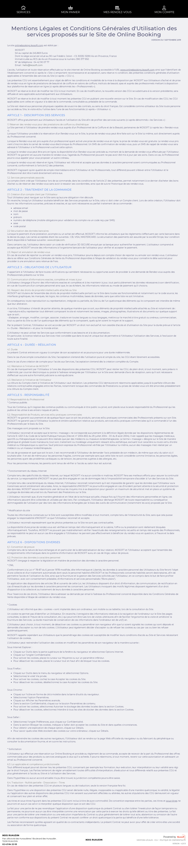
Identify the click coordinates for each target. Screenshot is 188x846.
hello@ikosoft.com (33, 65)
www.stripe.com (56, 240)
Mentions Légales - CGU (147, 840)
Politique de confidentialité (173, 840)
